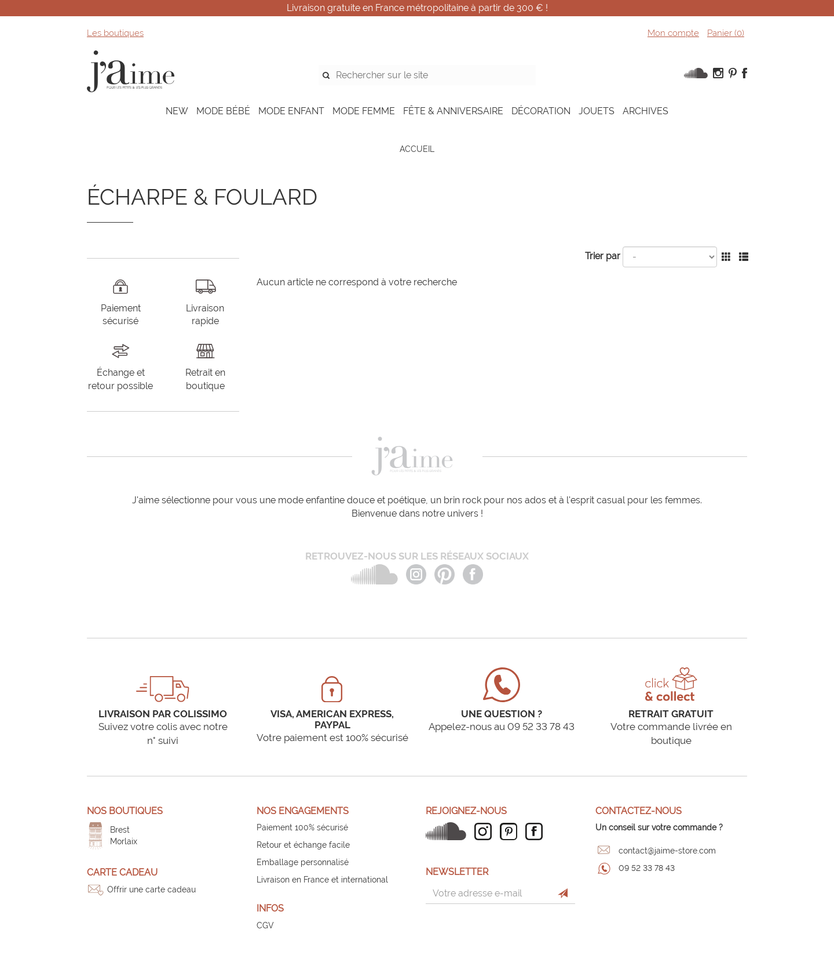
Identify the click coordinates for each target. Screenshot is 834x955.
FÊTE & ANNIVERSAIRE (453, 111)
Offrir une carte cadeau (151, 889)
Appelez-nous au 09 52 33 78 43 (502, 726)
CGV (265, 925)
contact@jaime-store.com (667, 850)
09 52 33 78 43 (647, 868)
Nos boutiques (125, 810)
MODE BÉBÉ (223, 111)
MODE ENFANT (291, 111)
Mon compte (673, 33)
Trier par (602, 256)
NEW (177, 111)
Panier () (725, 33)
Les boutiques (115, 33)
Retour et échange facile (303, 844)
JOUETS (596, 111)
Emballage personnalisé (303, 862)
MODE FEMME (363, 111)
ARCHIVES (645, 111)
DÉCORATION (540, 111)
